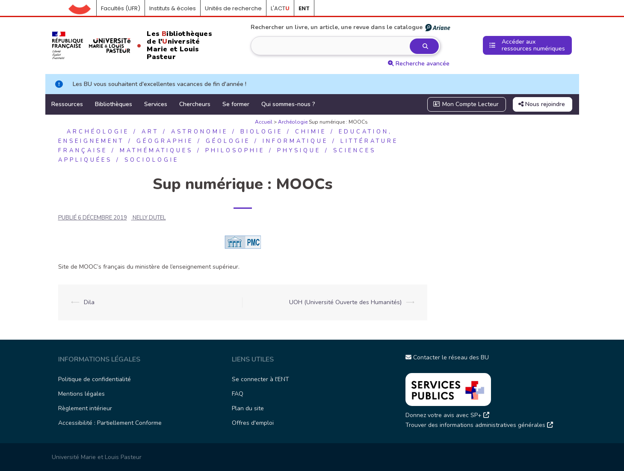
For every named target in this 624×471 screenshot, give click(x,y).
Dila (89, 302)
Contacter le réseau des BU (447, 357)
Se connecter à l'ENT (260, 379)
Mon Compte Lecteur (466, 104)
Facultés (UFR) (120, 8)
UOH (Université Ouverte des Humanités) (345, 302)
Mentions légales (81, 394)
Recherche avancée (419, 63)
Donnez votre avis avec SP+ (447, 415)
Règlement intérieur (85, 408)
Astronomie (199, 132)
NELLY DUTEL (149, 218)
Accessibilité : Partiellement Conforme (110, 423)
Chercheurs (194, 104)
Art (150, 132)
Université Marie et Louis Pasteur (97, 457)
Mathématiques (156, 150)
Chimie (310, 132)
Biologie (261, 132)
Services (155, 104)
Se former (235, 104)
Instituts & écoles (172, 8)
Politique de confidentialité (94, 379)
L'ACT (280, 8)
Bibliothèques (113, 104)
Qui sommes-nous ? (288, 104)
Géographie (164, 141)
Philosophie (235, 150)
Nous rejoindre (541, 104)
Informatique (295, 141)
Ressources (67, 104)
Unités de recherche (233, 8)
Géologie (228, 141)
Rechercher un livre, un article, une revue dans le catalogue (351, 27)
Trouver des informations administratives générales (479, 425)
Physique (299, 150)
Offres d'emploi (253, 423)
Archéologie (293, 121)
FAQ (237, 394)
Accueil (82, 8)
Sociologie (151, 160)
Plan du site (248, 408)
